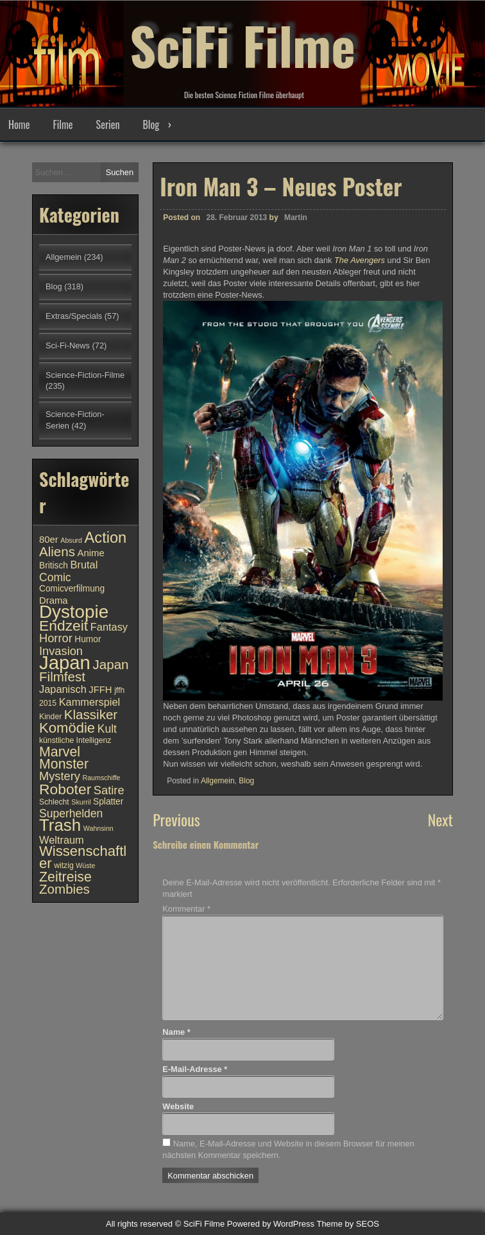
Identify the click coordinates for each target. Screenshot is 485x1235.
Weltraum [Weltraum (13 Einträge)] (61, 840)
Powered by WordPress (270, 1224)
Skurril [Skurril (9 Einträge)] (80, 802)
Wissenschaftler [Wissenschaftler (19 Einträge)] (82, 857)
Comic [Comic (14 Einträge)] (55, 577)
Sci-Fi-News (68, 345)
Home (19, 124)
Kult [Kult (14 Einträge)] (107, 728)
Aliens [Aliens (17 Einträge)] (57, 551)
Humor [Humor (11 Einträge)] (87, 639)
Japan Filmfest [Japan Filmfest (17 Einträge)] (84, 670)
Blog (150, 124)
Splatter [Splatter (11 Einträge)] (108, 801)
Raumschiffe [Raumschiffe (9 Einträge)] (102, 777)
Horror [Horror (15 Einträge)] (55, 638)
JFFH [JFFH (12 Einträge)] (100, 690)
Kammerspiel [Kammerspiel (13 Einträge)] (90, 702)
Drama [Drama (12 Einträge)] (53, 600)
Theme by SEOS (347, 1224)
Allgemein (218, 783)
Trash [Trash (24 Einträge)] (60, 825)
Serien (108, 124)
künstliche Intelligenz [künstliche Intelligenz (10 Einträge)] (75, 740)
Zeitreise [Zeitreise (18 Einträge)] (65, 877)
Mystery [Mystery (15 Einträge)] (59, 776)
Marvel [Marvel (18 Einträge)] (59, 752)
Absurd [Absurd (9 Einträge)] (71, 540)
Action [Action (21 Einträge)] (106, 537)
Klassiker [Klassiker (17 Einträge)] (90, 714)
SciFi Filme (242, 45)
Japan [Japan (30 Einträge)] (64, 662)
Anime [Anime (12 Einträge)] (91, 553)
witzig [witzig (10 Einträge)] (63, 865)
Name (176, 1032)
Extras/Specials (74, 316)
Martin (295, 220)
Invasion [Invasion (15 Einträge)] (61, 651)
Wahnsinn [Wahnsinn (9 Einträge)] (98, 828)
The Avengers (359, 263)
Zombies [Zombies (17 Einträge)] (64, 889)
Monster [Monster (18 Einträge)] (64, 764)
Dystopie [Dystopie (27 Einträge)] (73, 612)
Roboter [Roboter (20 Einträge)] (65, 789)
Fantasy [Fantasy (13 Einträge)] (109, 627)
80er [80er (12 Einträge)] (48, 539)
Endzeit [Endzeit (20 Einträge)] (63, 625)
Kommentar (186, 909)
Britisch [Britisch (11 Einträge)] (53, 565)
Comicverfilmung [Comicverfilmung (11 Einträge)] (72, 588)
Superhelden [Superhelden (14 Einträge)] (71, 813)
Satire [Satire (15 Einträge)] (109, 790)
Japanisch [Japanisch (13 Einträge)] (63, 689)
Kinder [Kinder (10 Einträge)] (50, 716)
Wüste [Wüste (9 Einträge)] (85, 865)
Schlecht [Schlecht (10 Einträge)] (54, 801)
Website (178, 1106)
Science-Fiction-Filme (85, 375)
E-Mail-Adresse (194, 1069)
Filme (62, 124)
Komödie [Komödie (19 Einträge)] (67, 728)
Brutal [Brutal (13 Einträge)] (84, 564)
